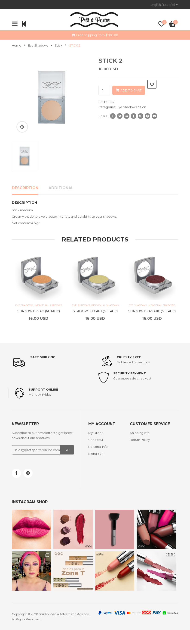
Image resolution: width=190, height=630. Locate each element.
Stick (58, 45)
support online (43, 389)
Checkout (95, 440)
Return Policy (140, 440)
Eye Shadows (38, 45)
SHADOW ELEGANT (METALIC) (95, 311)
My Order (95, 433)
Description (25, 188)
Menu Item (96, 453)
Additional (61, 188)
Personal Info (98, 446)
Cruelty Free (129, 357)
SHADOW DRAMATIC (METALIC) (152, 311)
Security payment (129, 373)
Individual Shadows (48, 305)
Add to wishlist (151, 84)
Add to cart (130, 90)
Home (16, 45)
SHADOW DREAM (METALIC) (38, 311)
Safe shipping (42, 357)
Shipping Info (140, 433)
